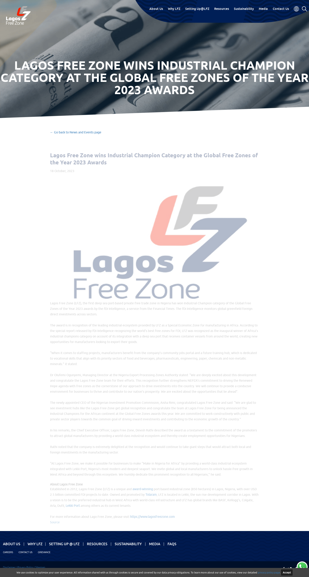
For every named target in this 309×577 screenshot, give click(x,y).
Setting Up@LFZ (197, 9)
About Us (156, 9)
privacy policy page (269, 572)
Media (263, 9)
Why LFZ (174, 9)
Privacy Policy (25, 567)
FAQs (172, 544)
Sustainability (244, 9)
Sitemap (40, 567)
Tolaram (151, 497)
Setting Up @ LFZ (64, 544)
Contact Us (281, 9)
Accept (287, 572)
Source (55, 525)
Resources (221, 9)
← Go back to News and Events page (75, 132)
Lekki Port (73, 508)
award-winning (142, 492)
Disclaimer (9, 567)
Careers (8, 552)
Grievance (44, 552)
